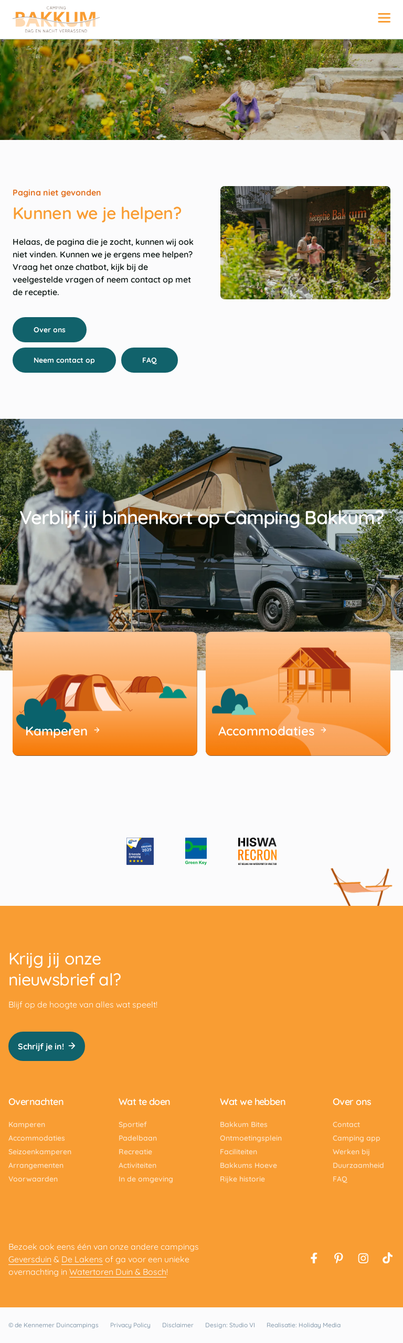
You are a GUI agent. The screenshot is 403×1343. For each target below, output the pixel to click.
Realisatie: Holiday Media (304, 1325)
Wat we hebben (252, 1102)
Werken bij (351, 1151)
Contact (346, 1124)
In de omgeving (146, 1179)
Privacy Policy (130, 1325)
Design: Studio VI (230, 1325)
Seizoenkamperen (39, 1151)
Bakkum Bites (244, 1124)
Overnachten (35, 1102)
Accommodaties (36, 1138)
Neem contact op (70, 360)
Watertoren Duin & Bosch (117, 1271)
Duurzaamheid (358, 1165)
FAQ (155, 360)
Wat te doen (145, 1102)
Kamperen (26, 1124)
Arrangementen (35, 1165)
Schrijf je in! (47, 1046)
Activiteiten (137, 1165)
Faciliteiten (238, 1151)
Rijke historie (242, 1179)
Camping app (356, 1138)
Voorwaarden (33, 1179)
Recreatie (135, 1151)
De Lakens (82, 1259)
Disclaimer (178, 1325)
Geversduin (29, 1259)
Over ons (55, 329)
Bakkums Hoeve (248, 1165)
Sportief (133, 1124)
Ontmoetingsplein (251, 1138)
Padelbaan (138, 1138)
